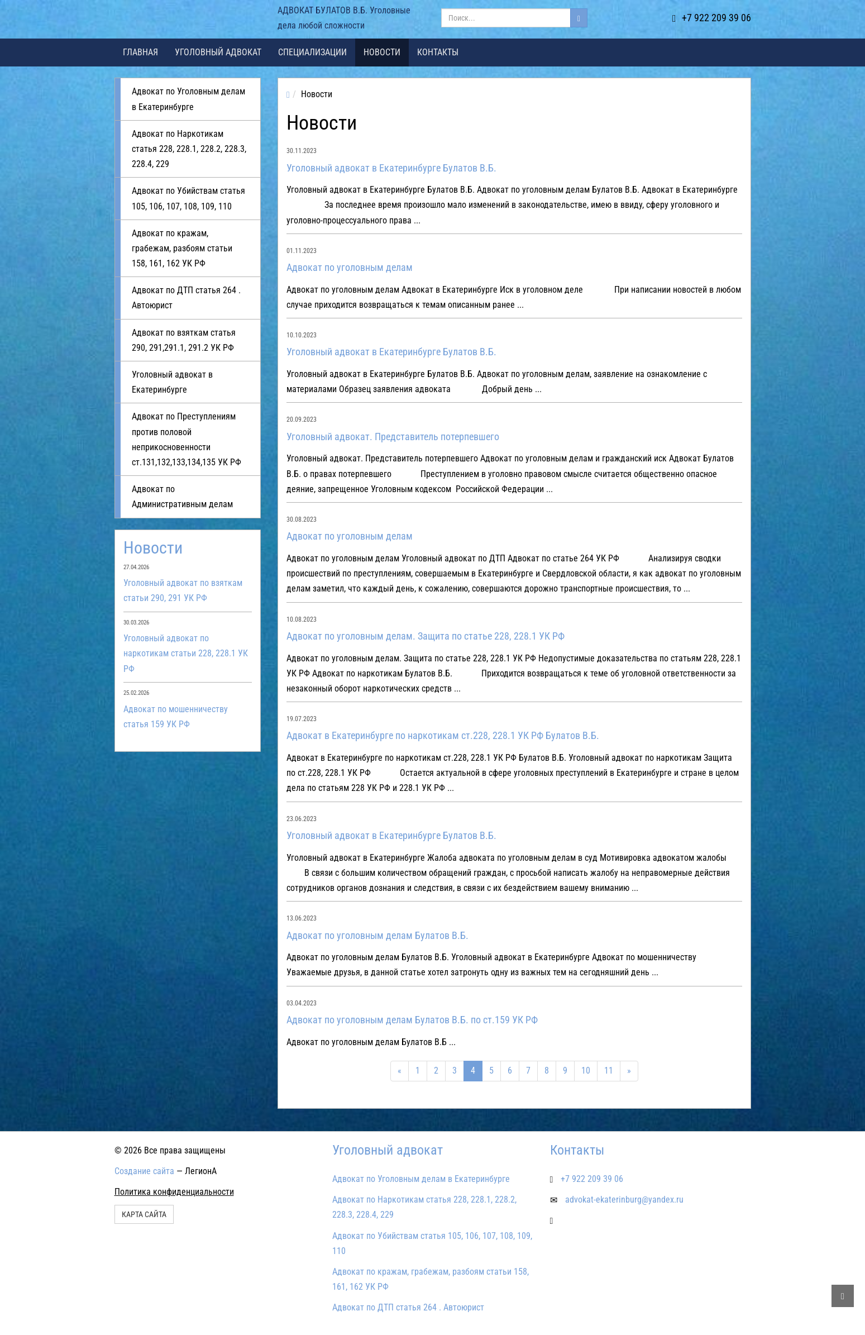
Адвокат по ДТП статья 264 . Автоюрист (186, 298)
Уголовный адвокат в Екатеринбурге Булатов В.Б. (391, 168)
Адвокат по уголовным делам (349, 267)
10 (585, 1070)
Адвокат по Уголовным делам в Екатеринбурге (188, 99)
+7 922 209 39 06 (711, 17)
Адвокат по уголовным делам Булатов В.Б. (377, 935)
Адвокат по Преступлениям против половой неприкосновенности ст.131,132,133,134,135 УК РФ (186, 439)
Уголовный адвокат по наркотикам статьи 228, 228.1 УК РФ (185, 653)
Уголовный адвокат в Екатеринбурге (172, 382)
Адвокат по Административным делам (182, 496)
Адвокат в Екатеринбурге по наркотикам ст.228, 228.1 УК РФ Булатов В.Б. (442, 735)
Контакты (437, 52)
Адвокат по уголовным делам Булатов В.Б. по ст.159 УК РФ (412, 1020)
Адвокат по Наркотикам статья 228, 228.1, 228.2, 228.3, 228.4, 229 (189, 148)
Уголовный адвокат (218, 52)
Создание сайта (144, 1171)
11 (608, 1070)
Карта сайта (144, 1214)
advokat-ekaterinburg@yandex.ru (624, 1199)
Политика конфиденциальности (174, 1191)
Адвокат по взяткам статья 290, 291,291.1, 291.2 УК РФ (184, 340)
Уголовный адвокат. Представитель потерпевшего (392, 436)
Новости (382, 52)
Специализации (312, 52)
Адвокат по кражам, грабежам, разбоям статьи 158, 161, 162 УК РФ (182, 248)
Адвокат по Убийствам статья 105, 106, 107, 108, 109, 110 (188, 198)
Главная (140, 52)
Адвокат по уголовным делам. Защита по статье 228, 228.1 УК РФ (425, 636)
